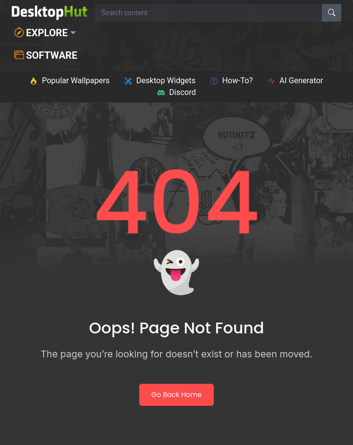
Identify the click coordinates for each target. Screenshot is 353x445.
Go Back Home (176, 394)
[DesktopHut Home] (49, 12)
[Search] (331, 13)
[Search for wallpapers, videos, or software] (209, 13)
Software (45, 55)
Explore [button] (41, 33)
